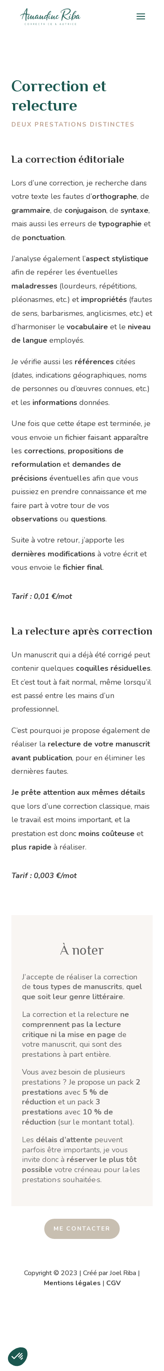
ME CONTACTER (82, 1229)
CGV (113, 1283)
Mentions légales (72, 1283)
